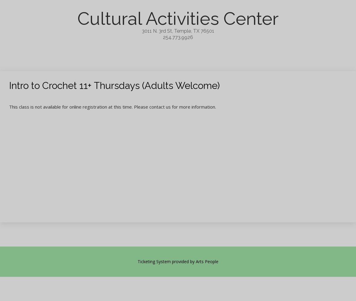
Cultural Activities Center (178, 18)
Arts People (207, 261)
